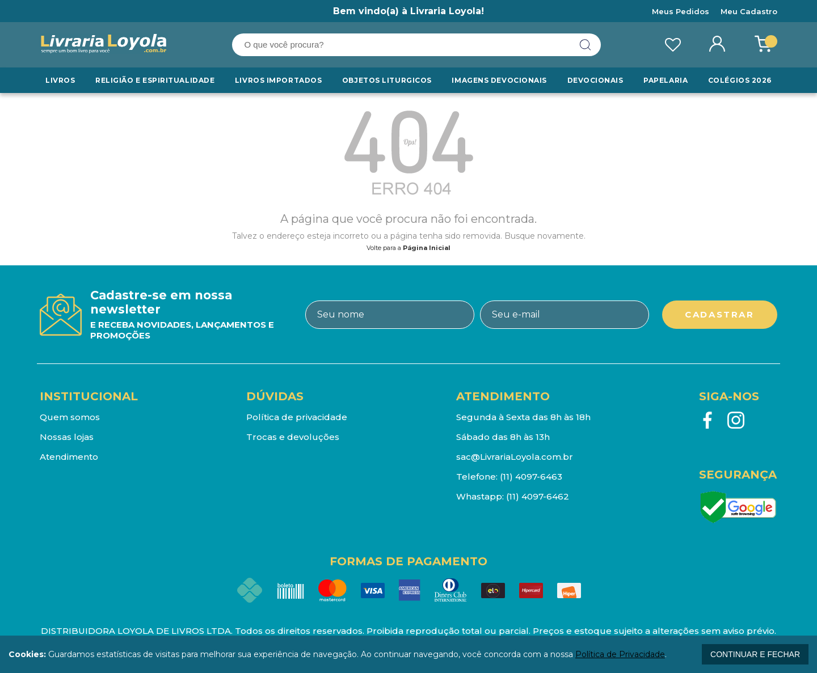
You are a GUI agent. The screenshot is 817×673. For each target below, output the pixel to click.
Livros (60, 80)
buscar (585, 45)
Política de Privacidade (620, 654)
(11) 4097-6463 (531, 476)
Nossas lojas (67, 436)
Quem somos (70, 417)
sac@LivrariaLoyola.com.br (514, 456)
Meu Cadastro (749, 11)
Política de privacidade (296, 417)
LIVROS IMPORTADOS (278, 80)
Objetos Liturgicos (387, 80)
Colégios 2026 (739, 80)
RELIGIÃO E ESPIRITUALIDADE (155, 80)
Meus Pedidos (680, 11)
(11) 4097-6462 (537, 496)
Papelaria (665, 80)
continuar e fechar (755, 654)
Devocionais (595, 80)
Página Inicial (426, 248)
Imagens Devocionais (499, 80)
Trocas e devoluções (292, 436)
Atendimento (69, 456)
